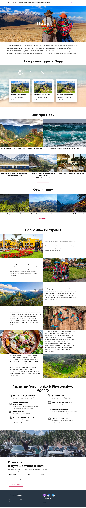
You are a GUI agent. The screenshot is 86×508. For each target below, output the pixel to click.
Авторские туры (24, 3)
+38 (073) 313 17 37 (68, 2)
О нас (56, 3)
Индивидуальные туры (37, 3)
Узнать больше (43, 181)
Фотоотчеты (49, 3)
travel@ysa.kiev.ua (47, 499)
